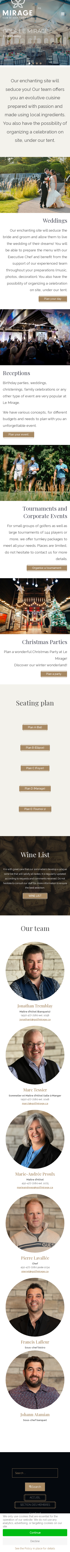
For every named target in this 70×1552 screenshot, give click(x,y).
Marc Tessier (35, 1090)
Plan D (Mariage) (35, 788)
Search (35, 1487)
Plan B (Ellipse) (35, 747)
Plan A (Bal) (35, 727)
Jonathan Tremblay (35, 1006)
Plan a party (53, 673)
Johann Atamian (35, 1414)
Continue (35, 1532)
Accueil (35, 1497)
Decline (35, 1541)
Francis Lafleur (35, 1342)
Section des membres (35, 1504)
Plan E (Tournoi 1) (35, 809)
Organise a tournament (46, 567)
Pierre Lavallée (35, 1258)
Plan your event (19, 434)
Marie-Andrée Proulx (35, 1174)
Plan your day (52, 298)
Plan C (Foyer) (35, 768)
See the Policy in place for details (35, 1548)
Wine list (35, 895)
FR (39, 8)
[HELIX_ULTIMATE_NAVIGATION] (62, 13)
